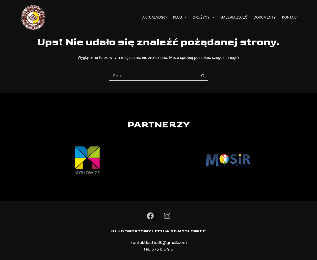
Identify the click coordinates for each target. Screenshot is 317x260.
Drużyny (204, 17)
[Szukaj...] (153, 76)
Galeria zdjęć (233, 17)
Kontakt (290, 17)
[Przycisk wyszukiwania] (203, 76)
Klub (180, 17)
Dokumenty (265, 17)
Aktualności (154, 17)
